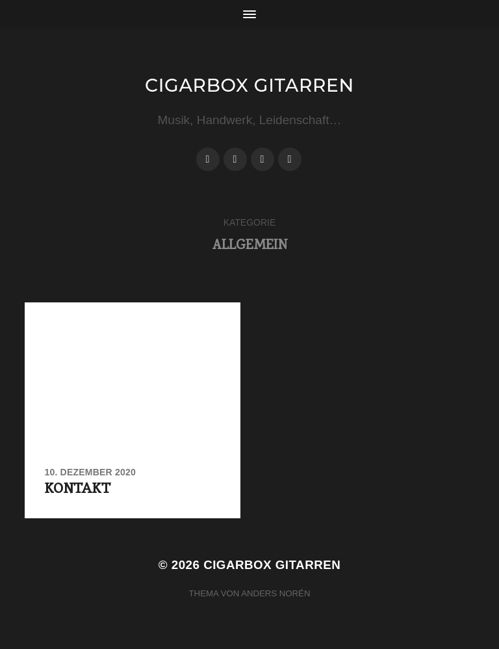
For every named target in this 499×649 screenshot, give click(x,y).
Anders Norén (275, 593)
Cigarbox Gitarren (249, 85)
